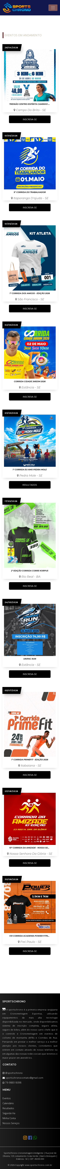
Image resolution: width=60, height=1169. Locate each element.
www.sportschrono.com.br (38, 1165)
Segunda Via (9, 1113)
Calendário (8, 1103)
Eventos (7, 1098)
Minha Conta (9, 1118)
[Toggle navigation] (52, 7)
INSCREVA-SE (30, 119)
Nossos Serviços (11, 1123)
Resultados (8, 1108)
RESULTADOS (29, 484)
